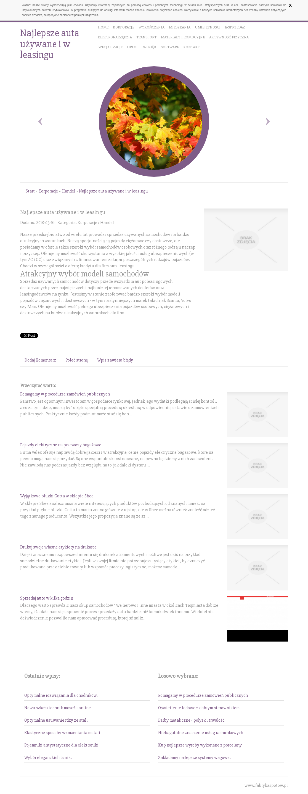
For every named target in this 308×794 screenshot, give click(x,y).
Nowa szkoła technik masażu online (57, 708)
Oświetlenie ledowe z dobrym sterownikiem (199, 708)
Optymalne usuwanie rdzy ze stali (56, 720)
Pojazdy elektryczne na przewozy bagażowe (60, 445)
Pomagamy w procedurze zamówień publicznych (65, 394)
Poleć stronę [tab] (76, 360)
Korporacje (48, 191)
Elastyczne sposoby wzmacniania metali (62, 732)
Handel (68, 191)
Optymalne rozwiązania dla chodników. (61, 695)
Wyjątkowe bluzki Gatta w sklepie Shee (57, 496)
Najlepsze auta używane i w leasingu (113, 191)
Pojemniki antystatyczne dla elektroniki (61, 745)
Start (30, 191)
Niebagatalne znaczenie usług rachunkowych (200, 732)
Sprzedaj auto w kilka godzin (46, 598)
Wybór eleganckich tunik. (48, 757)
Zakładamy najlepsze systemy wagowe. (194, 757)
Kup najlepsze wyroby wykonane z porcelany (200, 745)
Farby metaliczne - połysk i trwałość (191, 720)
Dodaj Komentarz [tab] (40, 360)
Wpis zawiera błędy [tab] (115, 360)
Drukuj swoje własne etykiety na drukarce (58, 547)
